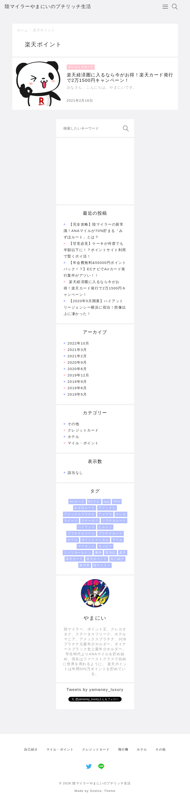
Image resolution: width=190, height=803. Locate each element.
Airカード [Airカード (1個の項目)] (77, 501)
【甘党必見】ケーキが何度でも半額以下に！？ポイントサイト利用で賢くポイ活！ (95, 249)
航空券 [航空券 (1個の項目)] (85, 565)
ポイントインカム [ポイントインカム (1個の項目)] (95, 539)
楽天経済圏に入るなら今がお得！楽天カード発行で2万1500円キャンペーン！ (95, 288)
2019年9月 (77, 382)
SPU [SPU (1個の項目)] (116, 501)
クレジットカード (83, 430)
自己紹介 (31, 749)
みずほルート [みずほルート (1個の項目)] (84, 508)
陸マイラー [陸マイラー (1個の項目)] (102, 565)
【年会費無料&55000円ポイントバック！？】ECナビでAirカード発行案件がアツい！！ (95, 269)
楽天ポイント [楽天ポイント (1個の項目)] (96, 559)
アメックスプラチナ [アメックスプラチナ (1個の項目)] (79, 514)
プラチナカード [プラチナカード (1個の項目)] (110, 533)
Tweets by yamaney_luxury (95, 689)
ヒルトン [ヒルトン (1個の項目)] (105, 527)
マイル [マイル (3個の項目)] (117, 539)
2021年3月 (77, 350)
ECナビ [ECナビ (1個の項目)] (94, 501)
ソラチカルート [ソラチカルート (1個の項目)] (114, 520)
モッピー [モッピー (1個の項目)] (105, 546)
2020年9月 (77, 362)
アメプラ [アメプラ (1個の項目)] (105, 514)
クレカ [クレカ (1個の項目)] (121, 514)
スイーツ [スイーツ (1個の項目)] (71, 520)
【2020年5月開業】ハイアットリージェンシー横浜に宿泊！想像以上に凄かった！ (95, 307)
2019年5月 (77, 394)
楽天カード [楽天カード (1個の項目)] (74, 559)
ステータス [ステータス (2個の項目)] (90, 520)
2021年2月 (77, 356)
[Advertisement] (95, 171)
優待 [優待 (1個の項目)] (98, 552)
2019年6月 (77, 388)
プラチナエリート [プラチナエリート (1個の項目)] (81, 533)
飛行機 (123, 749)
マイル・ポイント (83, 443)
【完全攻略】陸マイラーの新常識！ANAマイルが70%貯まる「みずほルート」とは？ (94, 230)
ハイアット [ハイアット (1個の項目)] (86, 527)
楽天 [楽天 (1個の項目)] (122, 552)
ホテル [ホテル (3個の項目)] (72, 539)
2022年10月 (78, 343)
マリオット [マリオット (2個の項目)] (86, 546)
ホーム (22, 30)
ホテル (74, 437)
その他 (74, 424)
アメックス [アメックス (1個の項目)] (107, 508)
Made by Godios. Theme (95, 791)
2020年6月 (77, 369)
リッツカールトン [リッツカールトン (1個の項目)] (77, 552)
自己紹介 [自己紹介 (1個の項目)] (117, 559)
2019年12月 (78, 375)
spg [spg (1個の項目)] (107, 501)
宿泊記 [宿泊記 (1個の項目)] (110, 552)
